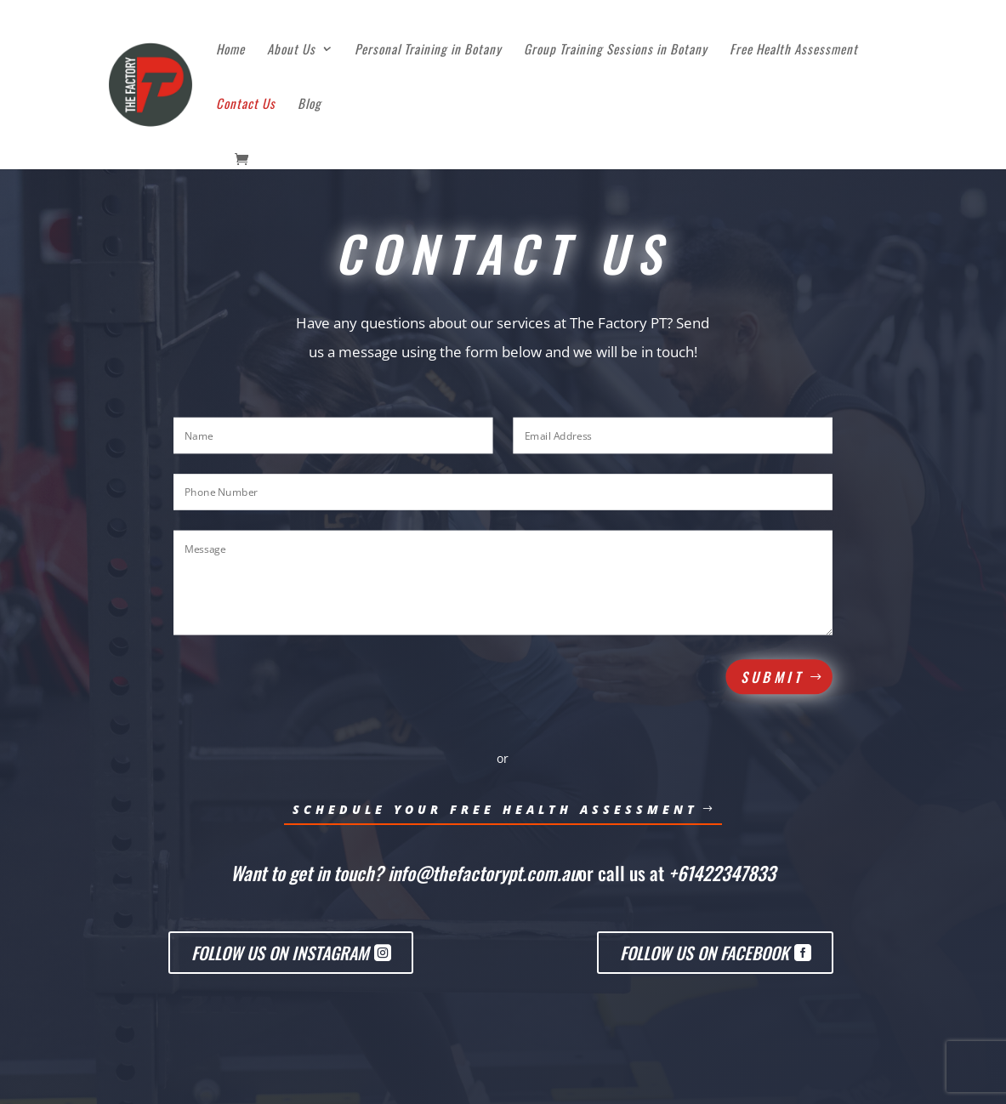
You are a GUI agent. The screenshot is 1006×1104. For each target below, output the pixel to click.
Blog (309, 104)
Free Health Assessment (794, 50)
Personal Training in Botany (428, 50)
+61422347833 (722, 872)
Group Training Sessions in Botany (616, 50)
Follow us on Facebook (704, 952)
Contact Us (246, 104)
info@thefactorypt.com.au (483, 872)
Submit (772, 676)
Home (230, 50)
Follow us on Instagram (280, 952)
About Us (291, 50)
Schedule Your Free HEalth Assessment (495, 809)
